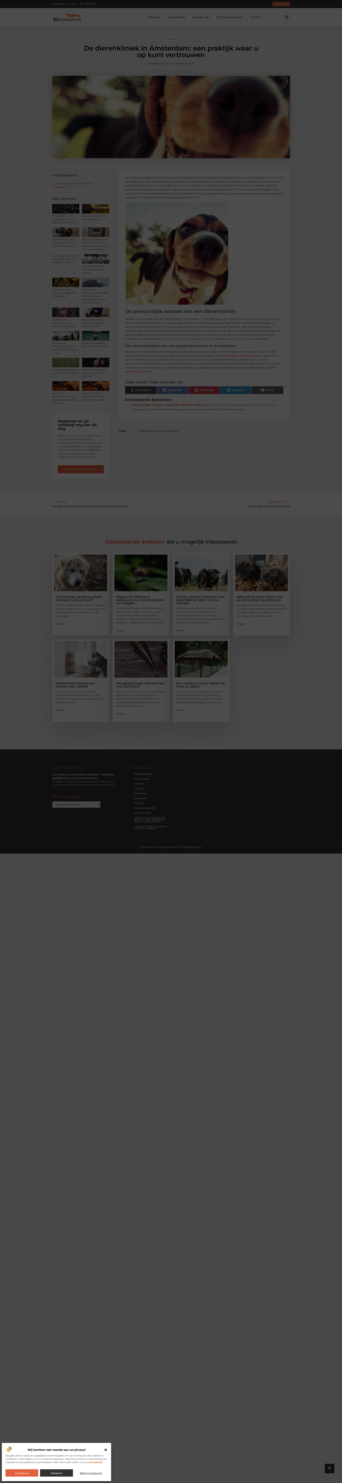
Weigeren (56, 1473)
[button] (105, 1450)
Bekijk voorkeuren (91, 1473)
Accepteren (22, 1473)
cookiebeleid (94, 1462)
